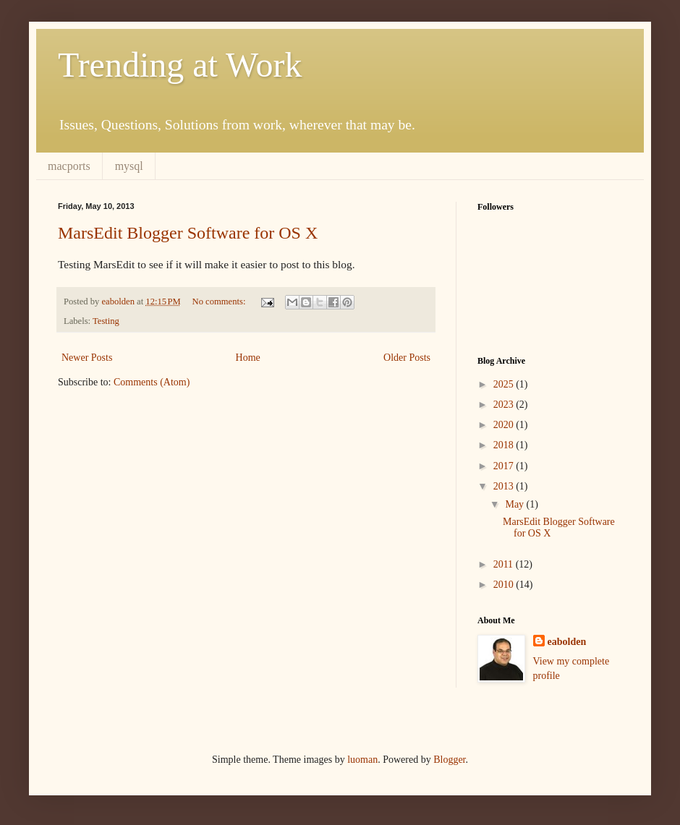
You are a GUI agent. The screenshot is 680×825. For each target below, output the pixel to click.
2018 (505, 445)
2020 (505, 424)
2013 (505, 486)
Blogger (449, 759)
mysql (129, 166)
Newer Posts (86, 357)
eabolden (567, 641)
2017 (505, 466)
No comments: (220, 301)
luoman (362, 759)
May (515, 504)
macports (69, 166)
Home (248, 357)
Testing (106, 321)
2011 (504, 564)
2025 (505, 384)
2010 (505, 584)
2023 (505, 404)
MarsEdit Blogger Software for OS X (188, 232)
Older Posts (406, 357)
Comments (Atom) (152, 382)
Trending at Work (180, 65)
